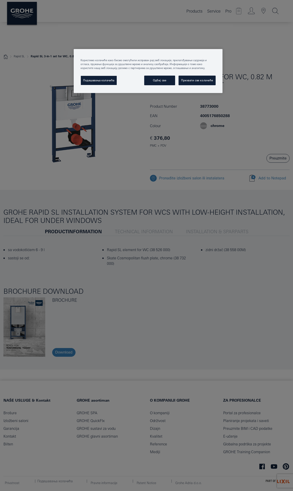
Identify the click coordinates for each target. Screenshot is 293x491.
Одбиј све (159, 80)
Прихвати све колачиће (197, 80)
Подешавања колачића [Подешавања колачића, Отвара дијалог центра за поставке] (98, 80)
